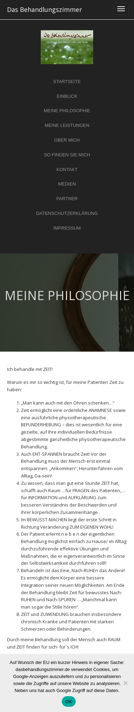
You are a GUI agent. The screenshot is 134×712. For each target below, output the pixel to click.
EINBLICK (67, 96)
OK (68, 701)
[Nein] (125, 682)
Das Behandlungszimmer (44, 9)
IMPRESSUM (67, 228)
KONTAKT (67, 169)
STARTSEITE (67, 81)
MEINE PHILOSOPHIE (67, 110)
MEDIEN (67, 184)
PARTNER (67, 198)
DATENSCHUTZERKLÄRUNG (67, 213)
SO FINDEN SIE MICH (67, 154)
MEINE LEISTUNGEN (67, 125)
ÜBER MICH (67, 140)
